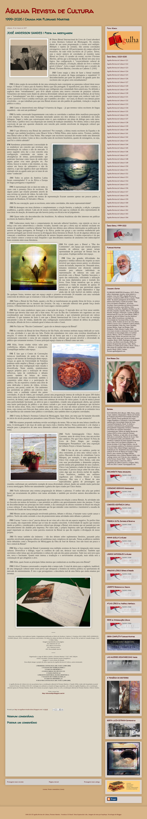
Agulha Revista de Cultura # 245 (117, 148)
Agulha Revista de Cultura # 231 (117, 97)
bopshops (104, 814)
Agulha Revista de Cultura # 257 (117, 192)
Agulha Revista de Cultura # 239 (117, 126)
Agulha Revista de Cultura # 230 (117, 93)
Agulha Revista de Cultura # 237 (117, 119)
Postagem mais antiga (92, 782)
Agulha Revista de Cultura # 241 (117, 133)
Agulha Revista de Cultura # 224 (117, 71)
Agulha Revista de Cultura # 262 (117, 210)
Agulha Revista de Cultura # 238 (117, 122)
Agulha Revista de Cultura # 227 (117, 82)
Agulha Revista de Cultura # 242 (117, 137)
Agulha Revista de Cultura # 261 (117, 206)
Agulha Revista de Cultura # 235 (117, 111)
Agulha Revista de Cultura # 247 (117, 155)
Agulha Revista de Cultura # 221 (117, 60)
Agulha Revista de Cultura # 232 (117, 100)
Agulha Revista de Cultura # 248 (117, 159)
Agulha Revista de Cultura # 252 (117, 173)
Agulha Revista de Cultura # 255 (117, 184)
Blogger (119, 814)
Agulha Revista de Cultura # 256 (117, 188)
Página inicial (54, 782)
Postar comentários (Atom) (56, 789)
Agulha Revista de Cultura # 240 (117, 130)
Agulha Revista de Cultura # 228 (117, 86)
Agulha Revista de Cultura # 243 (117, 141)
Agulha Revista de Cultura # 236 (117, 115)
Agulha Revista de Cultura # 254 (117, 181)
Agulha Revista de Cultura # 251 (117, 170)
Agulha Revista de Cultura (49, 11)
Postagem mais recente (15, 782)
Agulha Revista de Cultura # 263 (117, 214)
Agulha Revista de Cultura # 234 (117, 108)
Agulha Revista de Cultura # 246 (117, 152)
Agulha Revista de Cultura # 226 (117, 78)
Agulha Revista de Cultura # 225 (117, 75)
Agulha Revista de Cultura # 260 (117, 203)
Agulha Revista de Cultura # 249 (117, 163)
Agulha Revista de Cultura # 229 (117, 90)
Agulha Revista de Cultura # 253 (117, 177)
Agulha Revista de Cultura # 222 (117, 64)
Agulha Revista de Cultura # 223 (117, 68)
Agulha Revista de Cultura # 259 (117, 199)
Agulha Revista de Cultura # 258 (117, 195)
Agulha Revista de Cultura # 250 (117, 166)
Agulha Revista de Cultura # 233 (117, 104)
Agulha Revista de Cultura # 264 (117, 217)
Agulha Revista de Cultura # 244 (117, 144)
